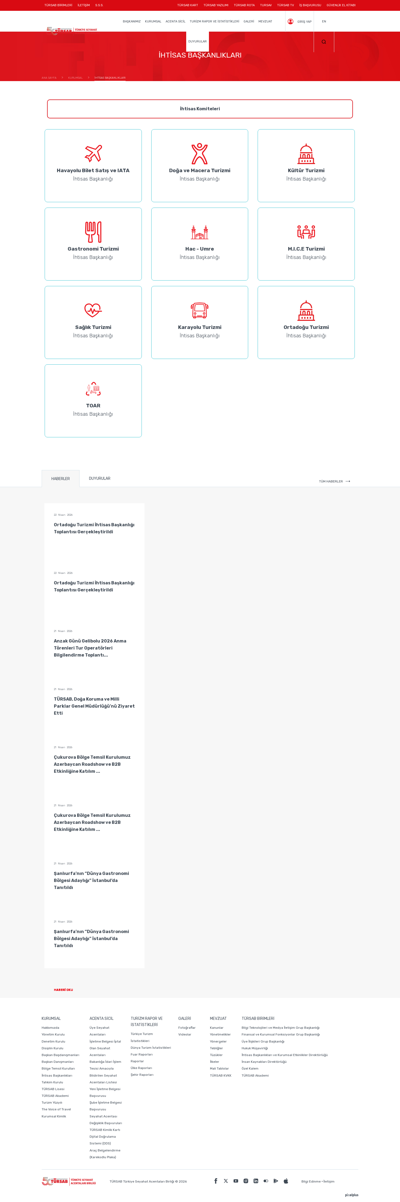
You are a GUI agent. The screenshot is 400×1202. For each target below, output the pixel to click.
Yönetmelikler (220, 1034)
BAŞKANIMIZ (132, 21)
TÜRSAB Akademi (55, 1096)
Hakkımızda (50, 1028)
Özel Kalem (250, 1068)
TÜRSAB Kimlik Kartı (105, 1130)
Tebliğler (216, 1048)
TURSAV (266, 5)
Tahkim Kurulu (52, 1082)
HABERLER (60, 479)
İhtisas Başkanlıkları (57, 1075)
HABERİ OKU (68, 990)
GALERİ (249, 21)
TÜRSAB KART (187, 5)
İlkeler (214, 1062)
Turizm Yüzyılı (52, 1102)
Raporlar (137, 1061)
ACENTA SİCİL (175, 21)
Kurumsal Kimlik (54, 1116)
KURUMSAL (153, 21)
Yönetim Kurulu (53, 1034)
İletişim (329, 1181)
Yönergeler (218, 1041)
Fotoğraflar (187, 1028)
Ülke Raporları (141, 1068)
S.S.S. (99, 5)
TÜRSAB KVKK (220, 1075)
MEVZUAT (265, 21)
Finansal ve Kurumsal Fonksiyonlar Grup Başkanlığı (281, 1034)
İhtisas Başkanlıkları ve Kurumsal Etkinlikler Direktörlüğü (285, 1055)
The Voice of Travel (56, 1109)
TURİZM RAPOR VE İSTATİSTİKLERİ (214, 21)
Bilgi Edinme (311, 1181)
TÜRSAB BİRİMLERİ (59, 7)
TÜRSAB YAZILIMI (216, 5)
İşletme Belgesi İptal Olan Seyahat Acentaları (105, 1048)
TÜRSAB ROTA (244, 5)
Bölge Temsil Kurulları (58, 1068)
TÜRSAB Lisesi (53, 1089)
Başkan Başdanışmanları (60, 1055)
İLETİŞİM (84, 7)
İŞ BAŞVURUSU (310, 5)
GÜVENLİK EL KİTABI (341, 5)
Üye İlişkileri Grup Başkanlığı (263, 1041)
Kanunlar (217, 1028)
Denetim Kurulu (53, 1041)
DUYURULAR (197, 41)
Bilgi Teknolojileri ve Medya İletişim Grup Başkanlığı (281, 1028)
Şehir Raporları (142, 1075)
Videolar (184, 1034)
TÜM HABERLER (334, 481)
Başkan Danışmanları (58, 1062)
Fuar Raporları (142, 1054)
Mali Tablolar (219, 1068)
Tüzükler (216, 1055)
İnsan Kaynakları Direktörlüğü (264, 1062)
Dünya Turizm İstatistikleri (151, 1048)
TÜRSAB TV (285, 5)
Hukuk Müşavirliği (255, 1048)
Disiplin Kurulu (52, 1048)
